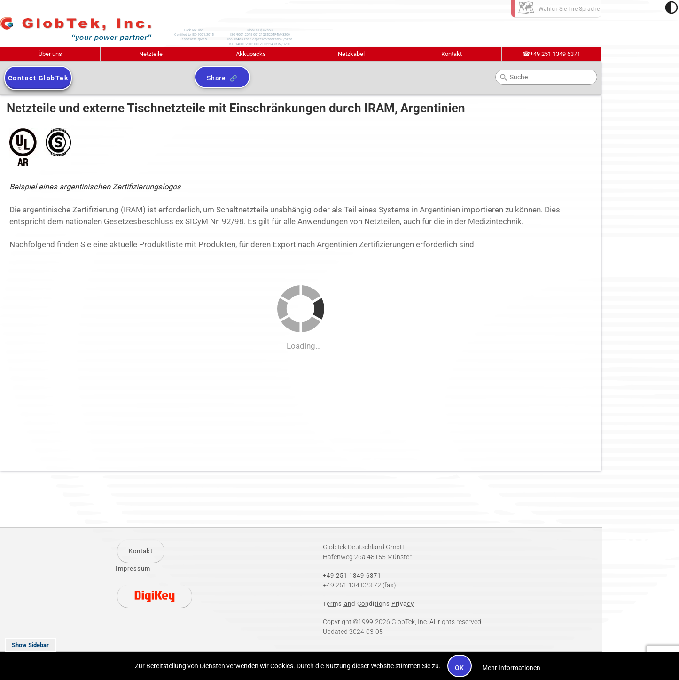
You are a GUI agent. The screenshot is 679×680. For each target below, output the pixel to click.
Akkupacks (251, 53)
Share (216, 78)
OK (460, 668)
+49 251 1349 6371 (551, 53)
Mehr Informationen (511, 668)
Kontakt (451, 53)
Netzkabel (351, 53)
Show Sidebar (30, 645)
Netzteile (151, 53)
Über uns (50, 53)
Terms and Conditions (356, 603)
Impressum (133, 568)
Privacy (402, 603)
